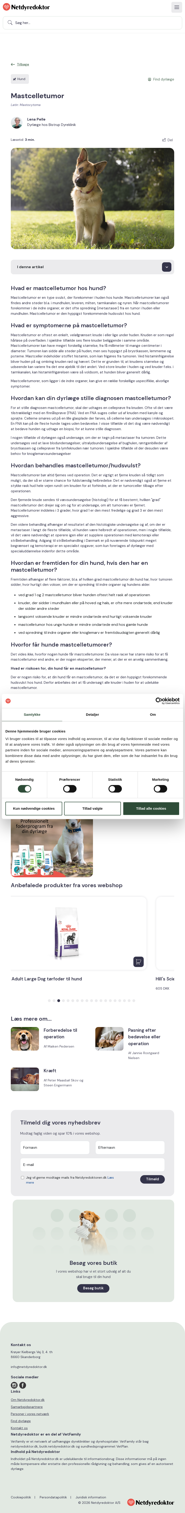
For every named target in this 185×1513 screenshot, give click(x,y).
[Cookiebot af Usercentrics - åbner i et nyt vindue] (159, 700)
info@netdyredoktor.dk (29, 1367)
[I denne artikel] (92, 267)
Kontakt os (19, 1428)
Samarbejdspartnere (27, 1407)
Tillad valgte (92, 808)
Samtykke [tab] (32, 714)
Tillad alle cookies (151, 808)
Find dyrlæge (21, 1421)
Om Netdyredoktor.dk (28, 1400)
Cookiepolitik (21, 1497)
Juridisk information (91, 1497)
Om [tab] (153, 714)
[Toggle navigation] (176, 7)
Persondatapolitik (53, 1497)
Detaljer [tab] (92, 714)
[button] (49, 1000)
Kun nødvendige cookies (34, 808)
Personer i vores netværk (30, 1414)
